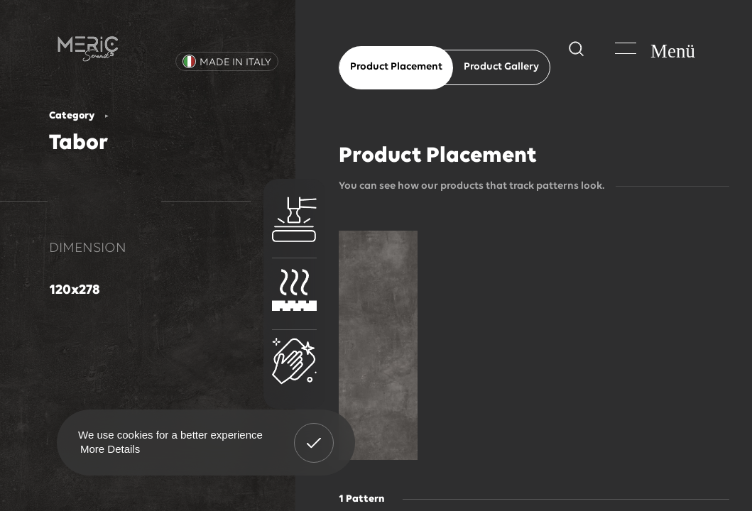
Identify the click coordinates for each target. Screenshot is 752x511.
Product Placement (396, 67)
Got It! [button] (314, 432)
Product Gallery (501, 67)
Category (71, 116)
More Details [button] (110, 449)
